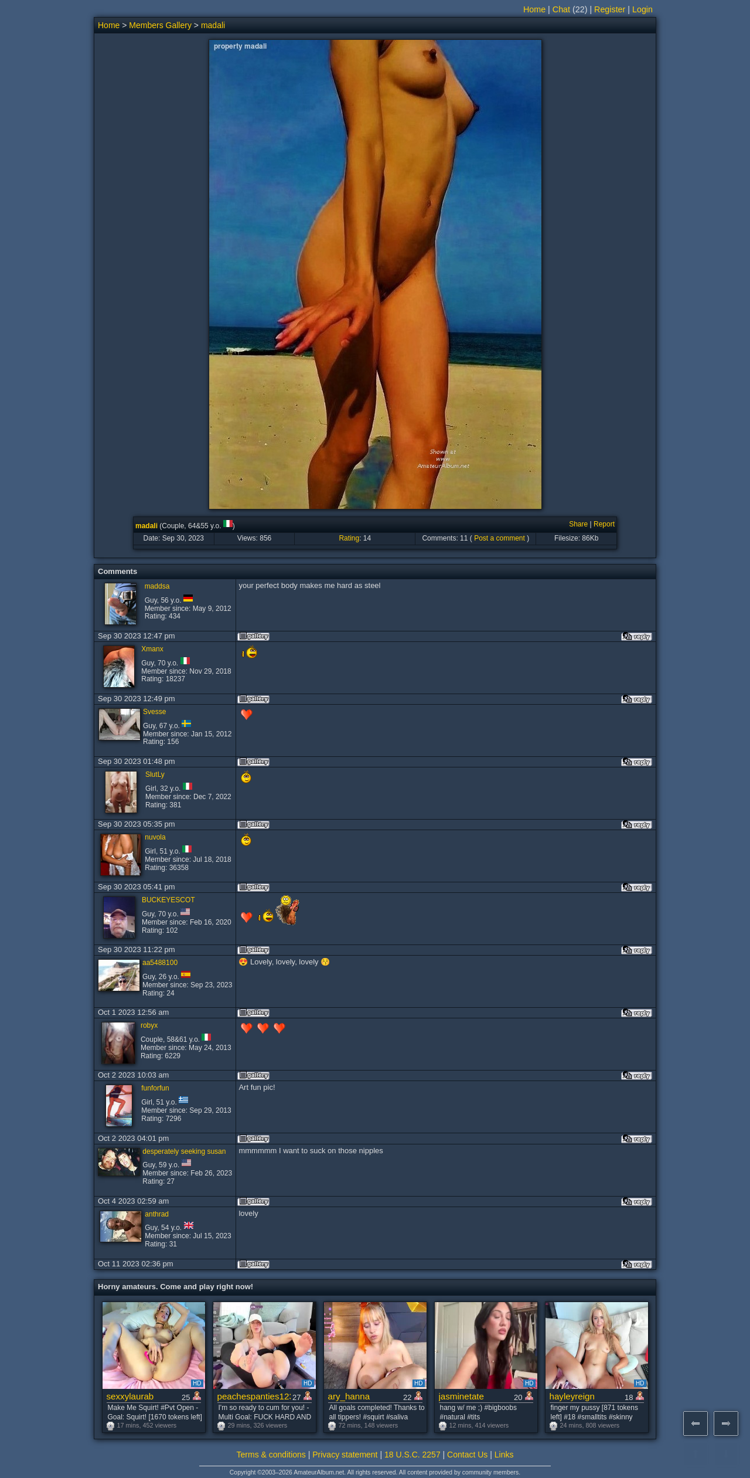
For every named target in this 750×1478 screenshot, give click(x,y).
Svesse (154, 712)
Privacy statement (344, 1454)
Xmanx (152, 649)
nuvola (155, 837)
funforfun (155, 1088)
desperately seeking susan (184, 1151)
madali (213, 25)
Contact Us (467, 1454)
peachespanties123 (254, 1396)
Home (534, 9)
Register (609, 9)
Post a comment (499, 538)
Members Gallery (160, 25)
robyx (149, 1025)
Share (578, 524)
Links (504, 1454)
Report (604, 524)
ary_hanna (349, 1396)
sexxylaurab (130, 1396)
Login (642, 9)
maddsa (157, 586)
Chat (561, 9)
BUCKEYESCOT (168, 900)
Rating (349, 538)
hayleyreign (572, 1396)
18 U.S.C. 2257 (412, 1454)
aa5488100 (160, 963)
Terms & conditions (271, 1454)
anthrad (157, 1214)
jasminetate (461, 1396)
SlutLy (155, 774)
